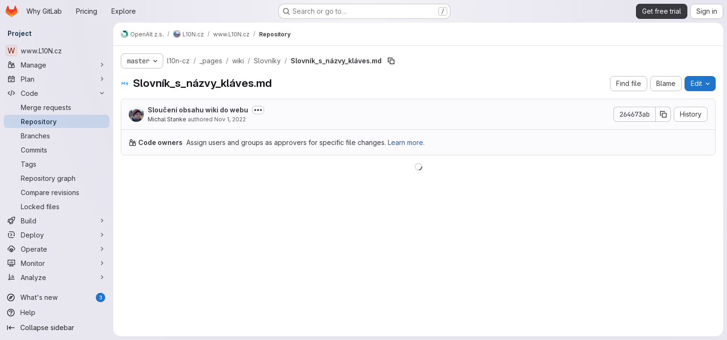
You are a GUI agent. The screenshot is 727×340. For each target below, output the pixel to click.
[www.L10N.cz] (56, 50)
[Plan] (56, 78)
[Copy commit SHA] (663, 114)
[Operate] (56, 248)
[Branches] (56, 135)
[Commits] (56, 149)
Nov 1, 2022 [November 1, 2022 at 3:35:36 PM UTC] (230, 119)
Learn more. (406, 142)
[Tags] (56, 163)
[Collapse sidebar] (56, 327)
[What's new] (56, 297)
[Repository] (56, 121)
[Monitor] (56, 263)
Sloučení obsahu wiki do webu (198, 110)
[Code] (56, 93)
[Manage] (56, 64)
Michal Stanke (167, 119)
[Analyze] (56, 277)
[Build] (56, 220)
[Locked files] (56, 206)
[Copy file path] (391, 60)
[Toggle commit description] (258, 110)
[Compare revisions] (56, 192)
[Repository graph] (56, 178)
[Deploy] (56, 234)
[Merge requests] (56, 107)
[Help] (56, 312)
